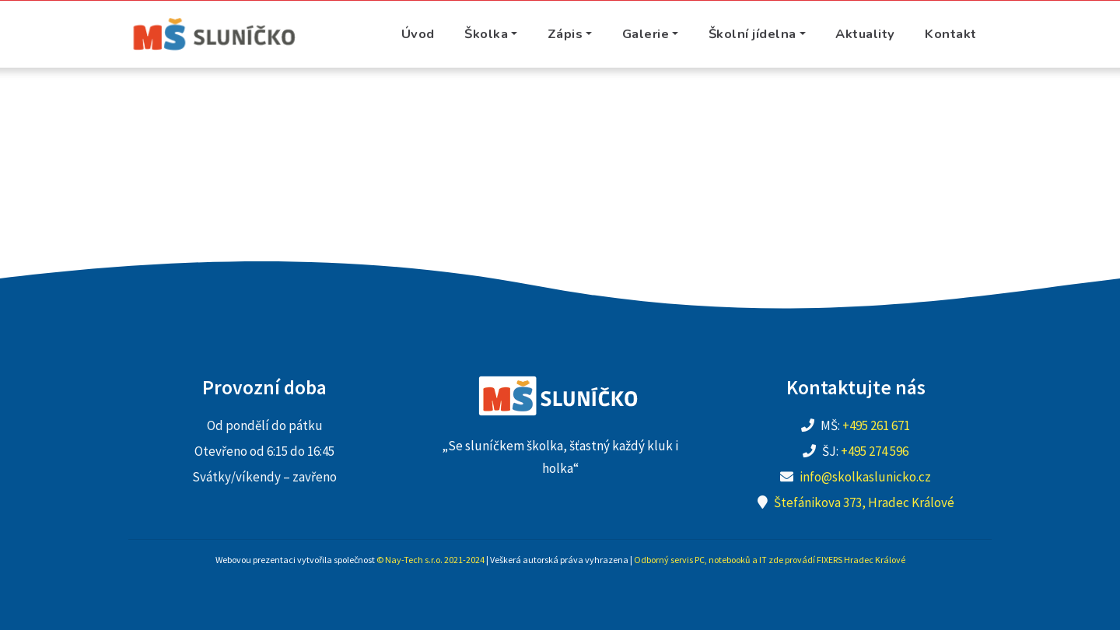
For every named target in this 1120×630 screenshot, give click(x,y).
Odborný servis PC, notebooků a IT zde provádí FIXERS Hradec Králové (769, 559)
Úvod (418, 34)
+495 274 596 (874, 451)
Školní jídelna (752, 34)
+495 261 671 (876, 425)
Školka (486, 34)
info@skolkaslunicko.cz (865, 476)
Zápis (565, 34)
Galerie (646, 34)
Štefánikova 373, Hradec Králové (864, 502)
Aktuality (865, 34)
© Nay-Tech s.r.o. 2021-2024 (430, 559)
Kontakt (951, 34)
